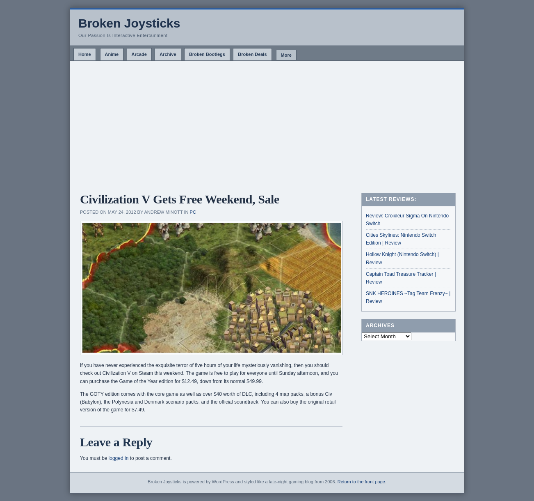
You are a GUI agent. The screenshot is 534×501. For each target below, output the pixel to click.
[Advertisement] (267, 122)
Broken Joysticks (129, 23)
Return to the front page (361, 481)
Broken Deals (252, 54)
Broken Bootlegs (207, 54)
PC (193, 212)
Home (84, 54)
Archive (168, 54)
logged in (119, 458)
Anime (112, 54)
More (286, 55)
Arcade (139, 54)
